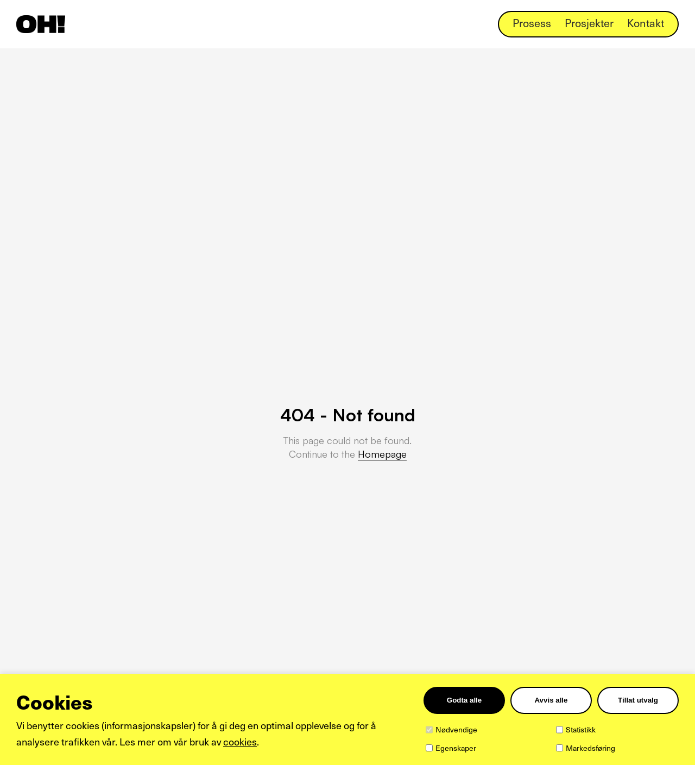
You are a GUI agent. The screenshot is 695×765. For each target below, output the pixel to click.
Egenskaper (455, 748)
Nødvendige (456, 729)
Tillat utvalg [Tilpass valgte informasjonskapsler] (638, 700)
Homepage (382, 454)
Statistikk (581, 729)
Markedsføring (590, 748)
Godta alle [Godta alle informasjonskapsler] (464, 700)
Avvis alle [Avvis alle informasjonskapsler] (550, 700)
